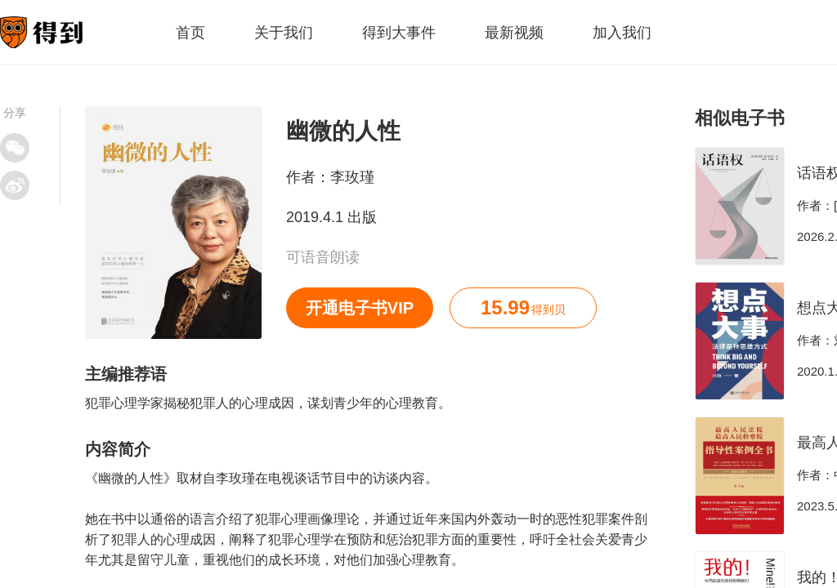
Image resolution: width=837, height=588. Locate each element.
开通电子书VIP (360, 308)
